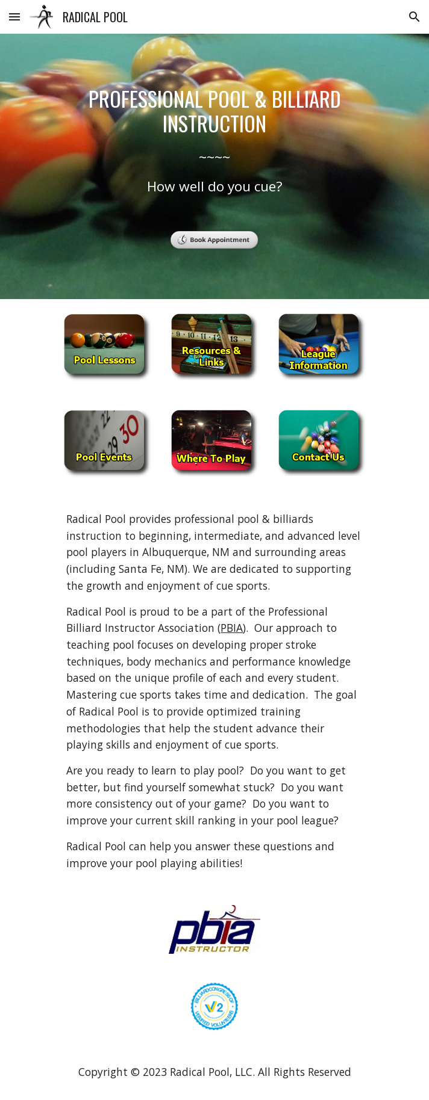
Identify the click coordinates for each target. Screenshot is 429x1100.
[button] (14, 16)
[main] (214, 141)
